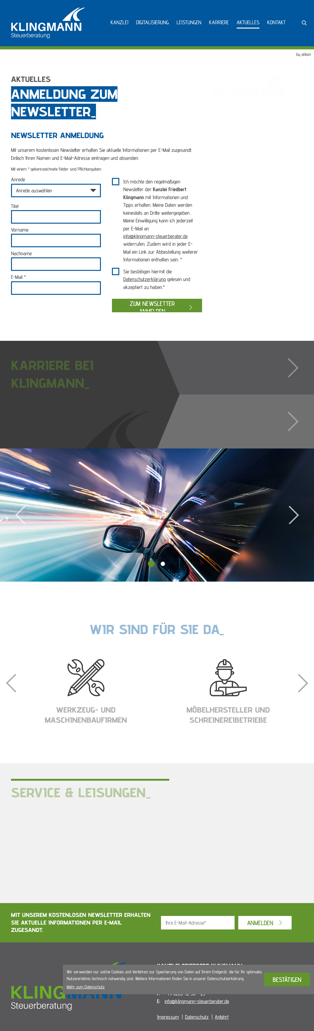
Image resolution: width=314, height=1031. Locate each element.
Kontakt (276, 22)
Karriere (219, 22)
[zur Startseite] (48, 23)
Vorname (20, 230)
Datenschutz (197, 1017)
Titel (14, 206)
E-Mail (18, 277)
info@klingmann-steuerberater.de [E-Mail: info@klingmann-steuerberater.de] (197, 1001)
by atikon (303, 54)
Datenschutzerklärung (144, 279)
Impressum (168, 1017)
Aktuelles (248, 22)
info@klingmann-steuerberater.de (155, 236)
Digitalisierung (152, 22)
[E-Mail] (198, 922)
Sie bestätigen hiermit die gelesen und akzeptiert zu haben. (156, 279)
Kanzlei (119, 22)
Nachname (21, 253)
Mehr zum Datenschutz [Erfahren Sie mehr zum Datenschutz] (86, 987)
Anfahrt (222, 1017)
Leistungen (189, 22)
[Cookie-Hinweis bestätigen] (287, 979)
